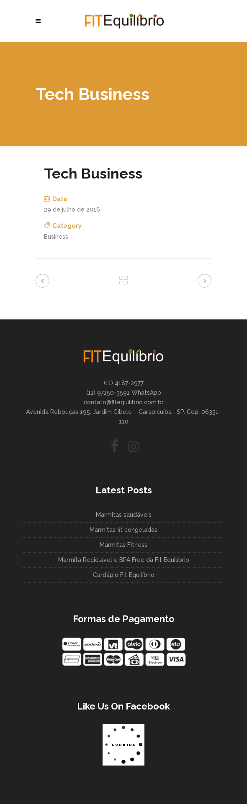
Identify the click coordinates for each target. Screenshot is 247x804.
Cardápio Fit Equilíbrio (123, 575)
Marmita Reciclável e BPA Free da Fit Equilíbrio (123, 559)
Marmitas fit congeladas (123, 529)
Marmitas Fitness (123, 544)
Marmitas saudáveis (124, 514)
